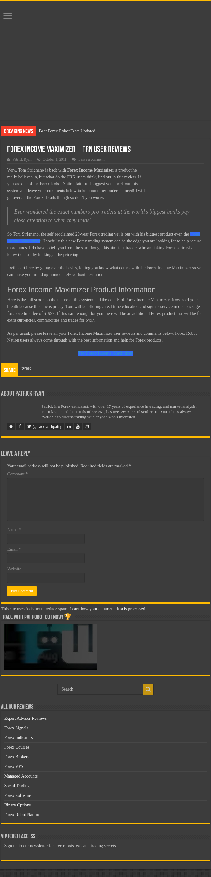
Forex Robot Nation (21, 814)
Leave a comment (91, 159)
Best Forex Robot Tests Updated (67, 131)
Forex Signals (16, 728)
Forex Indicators (18, 737)
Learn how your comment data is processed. (108, 609)
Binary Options (17, 805)
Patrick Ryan (21, 159)
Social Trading (16, 785)
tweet (26, 368)
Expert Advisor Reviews (25, 718)
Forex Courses (16, 747)
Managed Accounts (21, 776)
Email (14, 549)
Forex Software (17, 795)
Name (14, 529)
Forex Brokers (16, 757)
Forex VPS (13, 766)
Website (14, 569)
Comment (17, 474)
